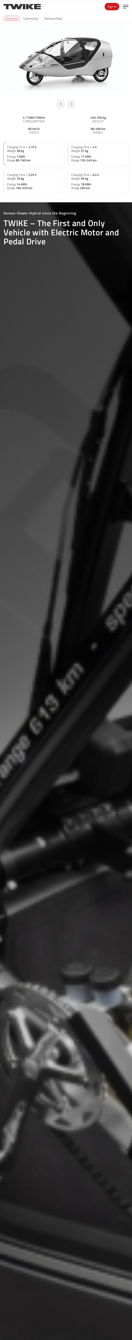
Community (30, 18)
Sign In (112, 6)
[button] (60, 104)
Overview (11, 18)
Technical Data (53, 18)
